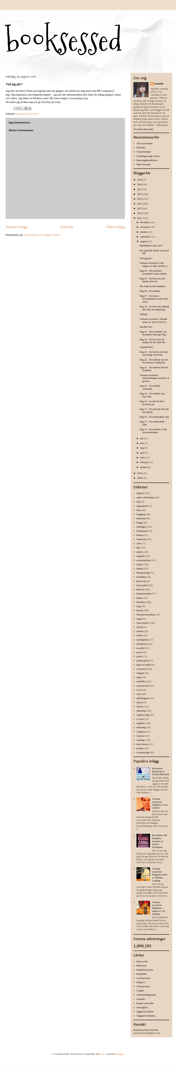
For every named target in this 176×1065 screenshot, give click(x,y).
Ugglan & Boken (144, 1011)
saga (138, 677)
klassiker (140, 602)
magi (138, 618)
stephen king (142, 714)
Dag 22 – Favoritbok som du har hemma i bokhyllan (153, 361)
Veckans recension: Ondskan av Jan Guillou (159, 803)
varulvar (140, 735)
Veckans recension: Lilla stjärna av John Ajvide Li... (154, 264)
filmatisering (142, 572)
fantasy (140, 568)
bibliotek (140, 518)
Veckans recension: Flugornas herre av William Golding (159, 874)
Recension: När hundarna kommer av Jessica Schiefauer (159, 841)
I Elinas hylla (143, 986)
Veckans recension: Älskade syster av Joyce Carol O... (153, 320)
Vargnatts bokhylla (145, 1015)
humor (139, 597)
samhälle (140, 681)
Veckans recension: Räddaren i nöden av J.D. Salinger (159, 908)
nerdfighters (142, 639)
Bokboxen (141, 965)
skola (139, 702)
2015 (140, 198)
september (145, 236)
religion (140, 673)
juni (142, 443)
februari (144, 462)
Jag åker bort (145, 326)
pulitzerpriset (143, 660)
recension (141, 668)
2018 (140, 184)
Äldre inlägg (115, 227)
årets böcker (142, 744)
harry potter (32, 113)
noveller (140, 648)
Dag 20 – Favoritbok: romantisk (150, 387)
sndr (102, 1054)
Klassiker (141, 147)
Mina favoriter (143, 164)
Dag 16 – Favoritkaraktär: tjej (154, 416)
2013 (140, 208)
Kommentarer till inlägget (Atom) (42, 235)
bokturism (141, 539)
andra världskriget (145, 497)
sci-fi (139, 689)
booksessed (64, 40)
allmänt (140, 493)
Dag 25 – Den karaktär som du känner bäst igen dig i (153, 333)
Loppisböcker (146, 347)
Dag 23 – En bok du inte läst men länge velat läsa (153, 353)
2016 (140, 194)
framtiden (141, 576)
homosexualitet (143, 593)
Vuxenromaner (143, 151)
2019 (140, 179)
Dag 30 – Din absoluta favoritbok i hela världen (153, 272)
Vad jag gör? (145, 258)
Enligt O (140, 982)
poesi (139, 652)
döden (139, 551)
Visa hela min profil (143, 129)
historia (140, 589)
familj (139, 564)
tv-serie (140, 719)
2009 (140, 477)
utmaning (141, 727)
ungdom (140, 723)
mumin (139, 631)
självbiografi (142, 698)
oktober (144, 231)
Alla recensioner (144, 143)
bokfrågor (141, 526)
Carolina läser (143, 978)
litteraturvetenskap (145, 614)
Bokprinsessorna (144, 969)
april (142, 452)
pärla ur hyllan (143, 664)
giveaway (141, 581)
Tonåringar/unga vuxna (147, 156)
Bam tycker (142, 961)
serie (138, 694)
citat (138, 543)
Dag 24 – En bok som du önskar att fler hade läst (152, 341)
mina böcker (142, 622)
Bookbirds (141, 973)
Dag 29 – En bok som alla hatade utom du (152, 280)
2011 (140, 218)
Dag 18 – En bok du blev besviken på (151, 403)
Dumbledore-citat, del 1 (151, 245)
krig (138, 606)
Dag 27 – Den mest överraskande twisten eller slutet (153, 298)
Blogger (120, 1054)
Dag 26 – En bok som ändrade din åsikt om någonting (154, 308)
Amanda (158, 83)
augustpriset (142, 505)
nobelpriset (141, 643)
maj (142, 447)
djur (138, 547)
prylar (139, 656)
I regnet (140, 990)
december (145, 222)
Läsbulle (140, 999)
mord (139, 627)
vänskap (140, 740)
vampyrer (141, 731)
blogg (139, 522)
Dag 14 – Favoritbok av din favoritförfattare (153, 431)
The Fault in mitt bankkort (152, 286)
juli (142, 438)
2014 (140, 203)
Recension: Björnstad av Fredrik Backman (160, 771)
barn (138, 510)
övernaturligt (142, 752)
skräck (139, 706)
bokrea (139, 535)
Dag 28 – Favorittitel (149, 291)
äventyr (140, 748)
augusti (144, 241)
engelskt (20, 113)
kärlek (139, 610)
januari (144, 467)
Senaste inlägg (16, 227)
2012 (140, 213)
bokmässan (141, 530)
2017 (140, 189)
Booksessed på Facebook (145, 1029)
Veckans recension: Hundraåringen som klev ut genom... (154, 378)
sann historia (142, 685)
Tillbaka (143, 314)
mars (143, 457)
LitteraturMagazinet (146, 994)
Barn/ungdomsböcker (147, 160)
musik (139, 635)
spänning (140, 710)
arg (137, 501)
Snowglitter (142, 1007)
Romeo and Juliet (145, 1003)
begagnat (140, 514)
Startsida (66, 227)
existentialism (143, 560)
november (145, 227)
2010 (140, 473)
